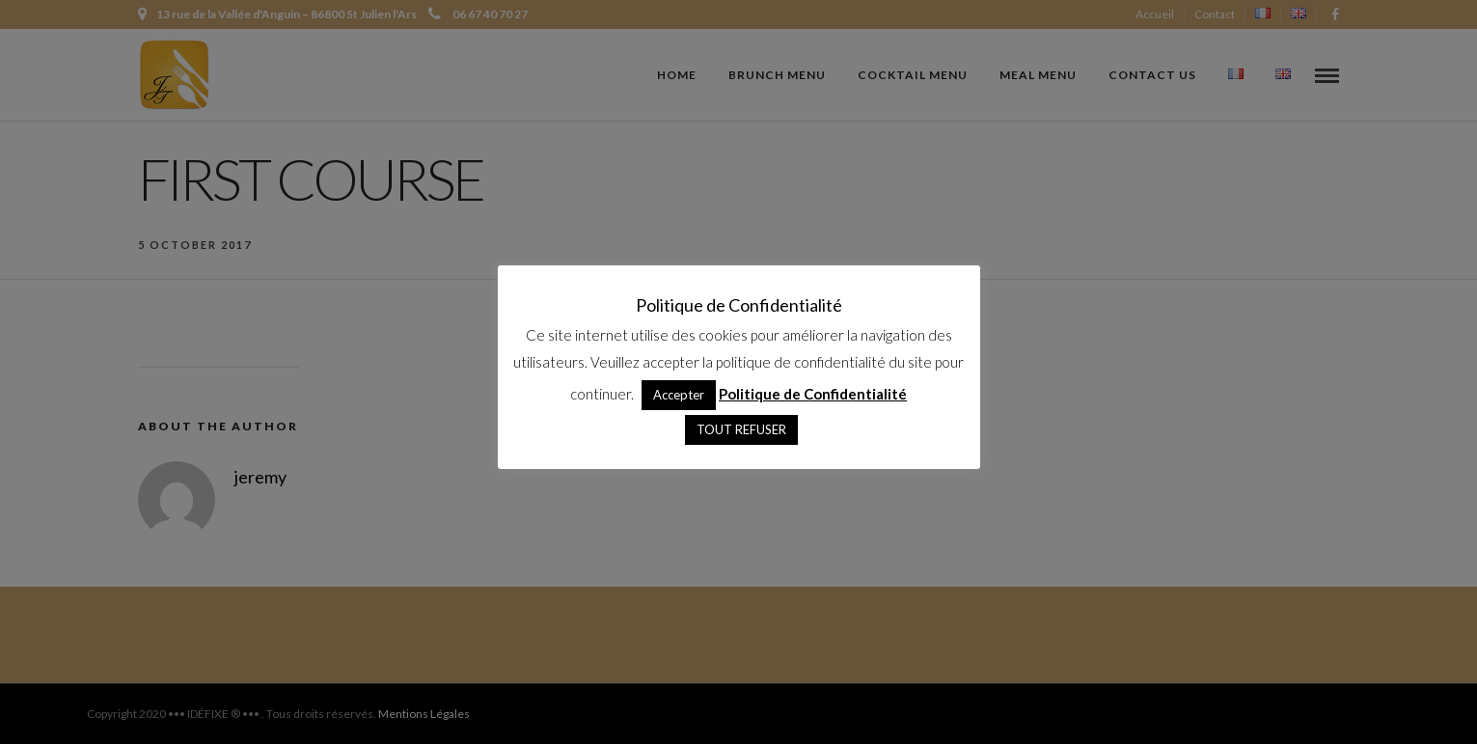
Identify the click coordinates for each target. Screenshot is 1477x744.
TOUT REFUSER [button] (741, 429)
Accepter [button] (678, 394)
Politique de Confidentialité (813, 393)
